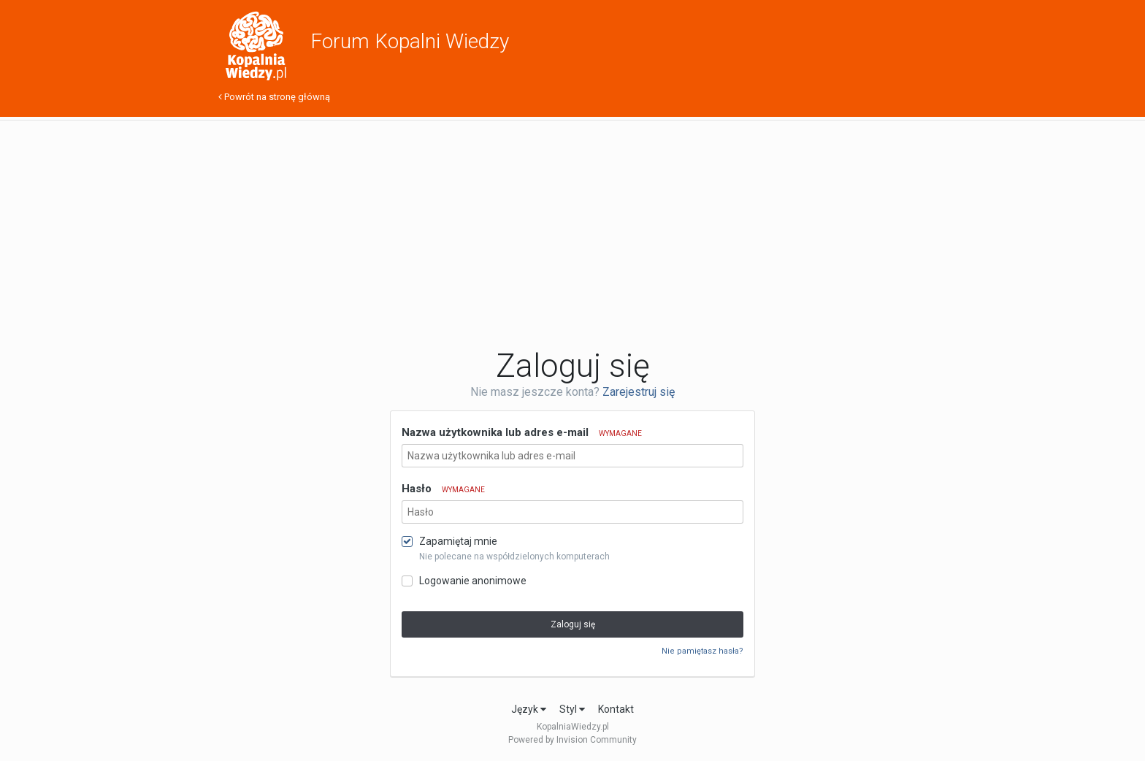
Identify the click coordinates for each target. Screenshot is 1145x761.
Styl (572, 709)
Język (528, 709)
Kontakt (616, 709)
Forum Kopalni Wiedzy (409, 41)
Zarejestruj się (638, 392)
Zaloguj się (573, 624)
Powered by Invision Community (572, 740)
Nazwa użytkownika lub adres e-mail (522, 432)
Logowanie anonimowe (472, 580)
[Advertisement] (572, 233)
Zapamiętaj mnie (458, 541)
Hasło (443, 488)
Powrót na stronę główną (274, 96)
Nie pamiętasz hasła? (702, 651)
